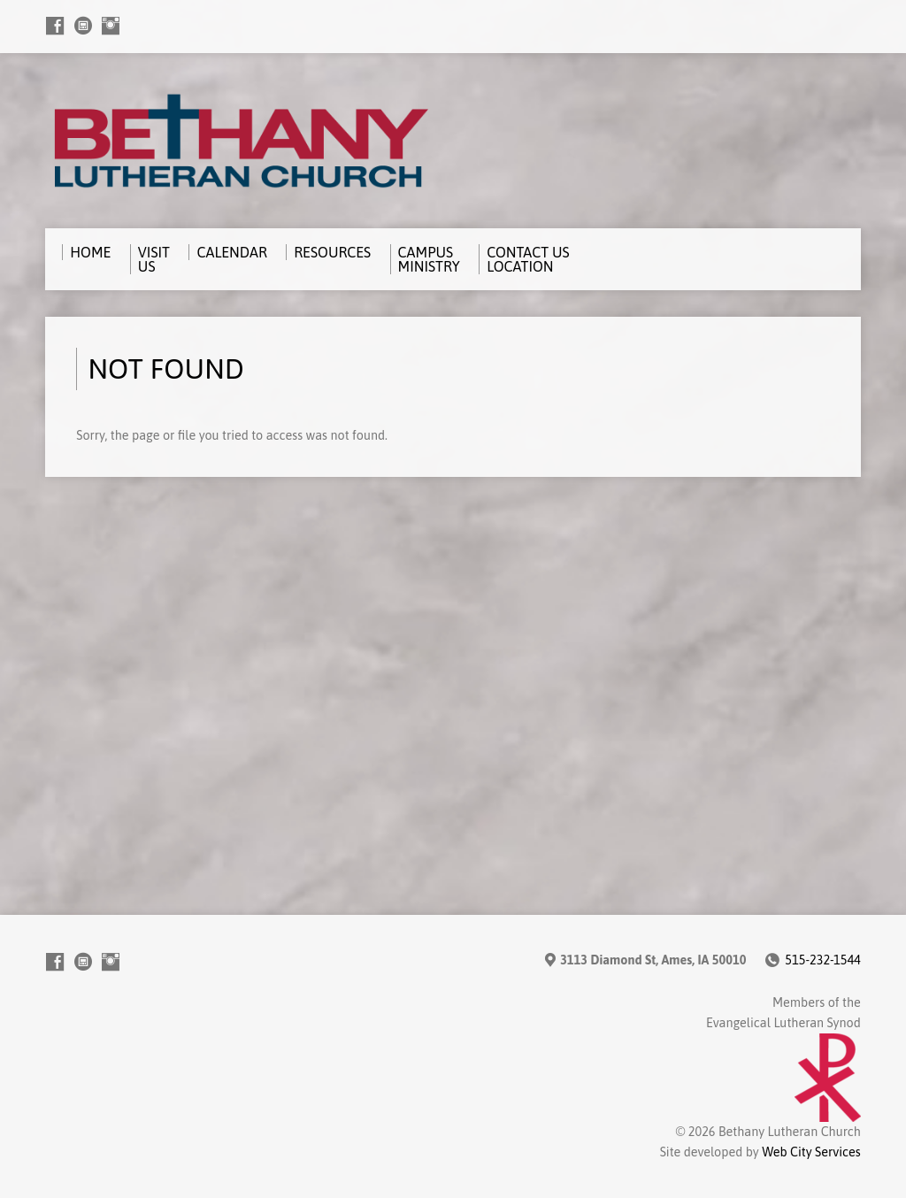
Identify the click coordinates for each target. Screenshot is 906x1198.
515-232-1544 (822, 960)
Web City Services (811, 1152)
